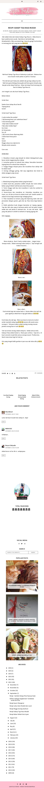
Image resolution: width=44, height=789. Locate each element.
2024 (10, 674)
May (11, 726)
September (13, 693)
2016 (10, 753)
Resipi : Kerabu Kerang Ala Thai (22, 655)
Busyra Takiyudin (10, 445)
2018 (10, 747)
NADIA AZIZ (8, 428)
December (13, 685)
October (12, 690)
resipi (31, 31)
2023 (10, 676)
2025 (10, 671)
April (11, 729)
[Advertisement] (22, 525)
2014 (10, 758)
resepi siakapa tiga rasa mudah (18, 31)
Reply (3, 421)
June (11, 723)
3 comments (38, 373)
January (12, 738)
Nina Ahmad (9, 412)
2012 (10, 764)
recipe (6, 31)
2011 (10, 767)
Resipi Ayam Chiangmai (17, 703)
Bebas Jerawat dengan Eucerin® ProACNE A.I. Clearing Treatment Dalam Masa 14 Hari (22, 620)
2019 (10, 744)
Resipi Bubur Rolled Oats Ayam (19, 714)
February (13, 735)
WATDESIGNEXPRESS (30, 786)
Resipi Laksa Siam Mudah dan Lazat (21, 706)
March (12, 732)
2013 (10, 761)
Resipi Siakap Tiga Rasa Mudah (22, 28)
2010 (10, 770)
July (11, 721)
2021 (10, 682)
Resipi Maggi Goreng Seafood (19, 709)
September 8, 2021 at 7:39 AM (11, 414)
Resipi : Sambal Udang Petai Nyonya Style (22, 696)
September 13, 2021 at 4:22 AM (12, 447)
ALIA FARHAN (16, 786)
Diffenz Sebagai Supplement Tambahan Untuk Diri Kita (22, 699)
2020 (10, 741)
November (13, 688)
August (12, 718)
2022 (10, 679)
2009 (10, 773)
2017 (10, 750)
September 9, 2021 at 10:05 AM (12, 431)
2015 (10, 756)
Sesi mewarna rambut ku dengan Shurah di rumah (22, 586)
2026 (10, 668)
